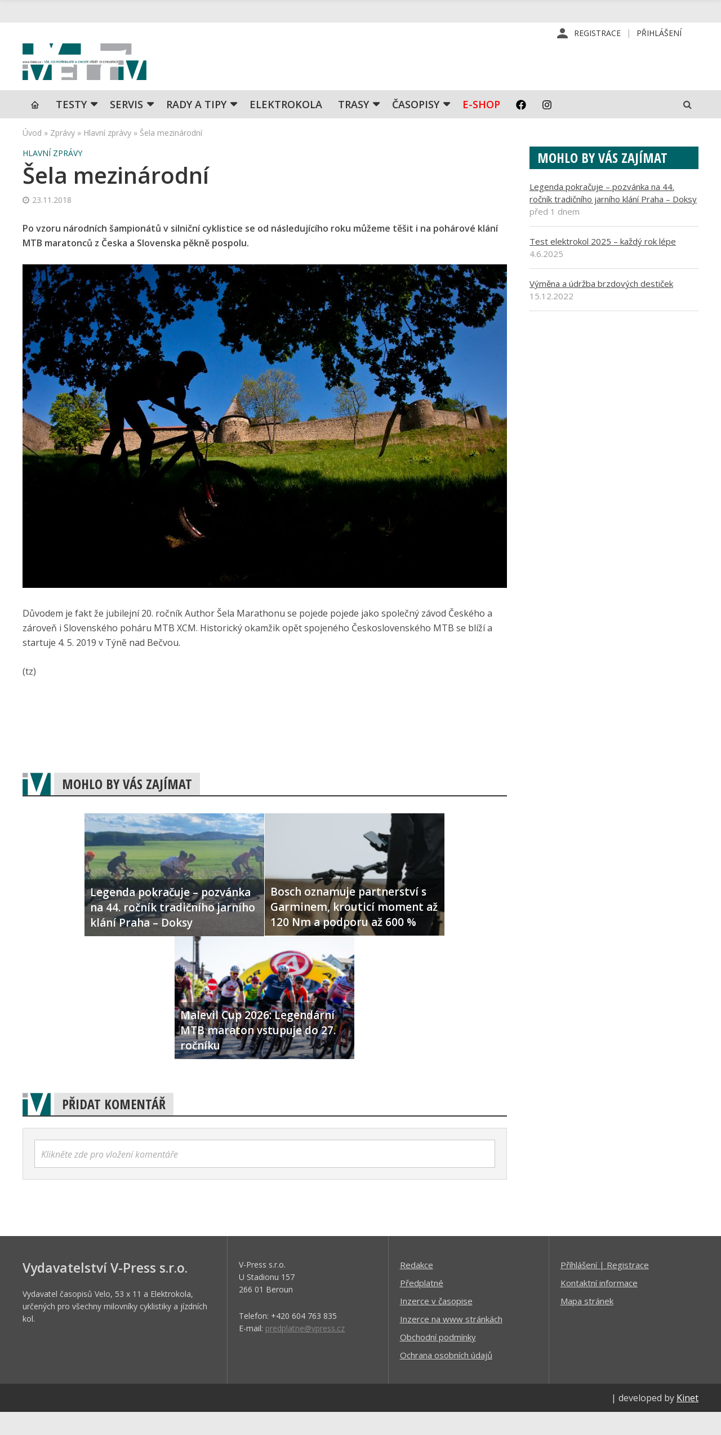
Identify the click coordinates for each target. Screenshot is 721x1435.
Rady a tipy (196, 127)
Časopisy (415, 127)
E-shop (481, 127)
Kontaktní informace (599, 1305)
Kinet (687, 1420)
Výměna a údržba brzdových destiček (601, 306)
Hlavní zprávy (107, 155)
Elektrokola (286, 127)
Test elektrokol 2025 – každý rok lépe (602, 263)
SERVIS (126, 127)
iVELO (118, 74)
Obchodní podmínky (438, 1359)
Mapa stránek (586, 1323)
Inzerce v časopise (436, 1323)
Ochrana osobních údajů (446, 1377)
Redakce (416, 1287)
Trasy (353, 127)
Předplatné (421, 1305)
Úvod (32, 155)
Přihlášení (659, 33)
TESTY (71, 127)
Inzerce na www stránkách (451, 1341)
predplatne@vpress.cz (305, 1350)
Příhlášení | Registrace (604, 1287)
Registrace (597, 33)
